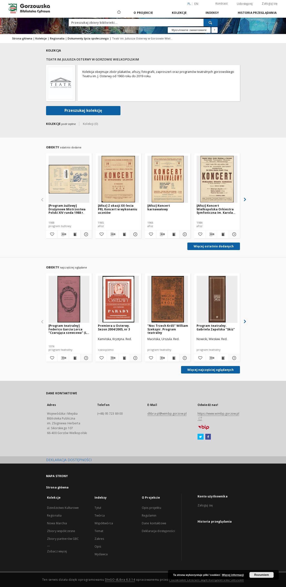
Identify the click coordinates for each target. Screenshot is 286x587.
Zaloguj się (270, 3)
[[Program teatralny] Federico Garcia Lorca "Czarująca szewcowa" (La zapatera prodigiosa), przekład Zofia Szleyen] (69, 299)
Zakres (99, 539)
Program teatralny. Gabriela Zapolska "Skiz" (216, 327)
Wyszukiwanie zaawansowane (189, 30)
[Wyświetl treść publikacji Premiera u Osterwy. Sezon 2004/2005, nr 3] (124, 358)
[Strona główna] (118, 12)
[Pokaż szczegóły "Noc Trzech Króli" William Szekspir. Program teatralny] (184, 358)
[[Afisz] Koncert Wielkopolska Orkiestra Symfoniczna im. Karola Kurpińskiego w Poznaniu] (217, 179)
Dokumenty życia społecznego (88, 38)
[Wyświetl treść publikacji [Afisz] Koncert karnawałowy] (173, 234)
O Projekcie (143, 13)
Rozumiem (261, 575)
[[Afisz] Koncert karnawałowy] (168, 179)
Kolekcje (179, 13)
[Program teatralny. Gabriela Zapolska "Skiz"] (217, 299)
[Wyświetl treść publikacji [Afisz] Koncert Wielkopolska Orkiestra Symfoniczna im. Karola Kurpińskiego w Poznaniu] (222, 234)
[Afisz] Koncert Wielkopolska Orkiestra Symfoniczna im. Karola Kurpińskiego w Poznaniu (216, 209)
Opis (98, 546)
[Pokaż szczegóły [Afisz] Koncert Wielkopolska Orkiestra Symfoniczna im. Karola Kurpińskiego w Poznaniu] (233, 234)
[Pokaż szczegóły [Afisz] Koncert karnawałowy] (184, 234)
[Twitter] (201, 437)
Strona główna (22, 38)
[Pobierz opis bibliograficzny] (63, 234)
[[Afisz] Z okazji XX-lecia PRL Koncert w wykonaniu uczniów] (118, 179)
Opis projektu (151, 508)
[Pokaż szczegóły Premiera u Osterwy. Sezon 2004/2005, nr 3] (134, 358)
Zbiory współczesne (61, 531)
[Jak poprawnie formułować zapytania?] (214, 30)
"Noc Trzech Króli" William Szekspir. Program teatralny (167, 329)
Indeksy (212, 13)
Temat (99, 531)
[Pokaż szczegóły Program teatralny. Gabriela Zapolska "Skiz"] (233, 358)
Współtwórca (104, 523)
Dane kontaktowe (154, 523)
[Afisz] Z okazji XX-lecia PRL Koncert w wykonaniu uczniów (117, 209)
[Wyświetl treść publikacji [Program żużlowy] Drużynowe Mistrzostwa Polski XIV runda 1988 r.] (74, 234)
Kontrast (221, 3)
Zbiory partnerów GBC (63, 539)
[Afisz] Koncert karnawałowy (158, 207)
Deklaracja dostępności (158, 531)
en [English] (196, 3)
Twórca (100, 515)
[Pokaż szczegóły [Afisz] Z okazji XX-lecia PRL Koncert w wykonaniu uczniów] (134, 234)
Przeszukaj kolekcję (83, 110)
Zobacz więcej (57, 551)
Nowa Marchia (57, 523)
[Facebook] (208, 437)
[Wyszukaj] (211, 22)
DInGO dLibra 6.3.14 (120, 580)
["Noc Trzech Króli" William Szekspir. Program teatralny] (168, 299)
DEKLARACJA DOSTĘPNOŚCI (69, 459)
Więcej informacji (233, 574)
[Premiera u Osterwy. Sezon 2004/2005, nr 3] (118, 299)
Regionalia (57, 38)
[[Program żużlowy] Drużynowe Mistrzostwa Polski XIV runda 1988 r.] (69, 179)
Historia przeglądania (257, 13)
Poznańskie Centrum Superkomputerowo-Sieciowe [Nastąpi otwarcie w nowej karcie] (206, 580)
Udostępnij (245, 4)
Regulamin (149, 515)
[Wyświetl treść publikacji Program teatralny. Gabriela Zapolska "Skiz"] (222, 358)
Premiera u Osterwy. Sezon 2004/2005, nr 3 (114, 327)
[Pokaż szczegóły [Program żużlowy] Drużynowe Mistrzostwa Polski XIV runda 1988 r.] (85, 234)
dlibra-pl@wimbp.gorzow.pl (167, 414)
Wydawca (101, 554)
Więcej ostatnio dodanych (214, 246)
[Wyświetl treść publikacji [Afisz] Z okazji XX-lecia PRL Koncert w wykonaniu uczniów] (124, 234)
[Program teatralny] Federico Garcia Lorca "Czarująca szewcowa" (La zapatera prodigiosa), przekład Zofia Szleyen (68, 329)
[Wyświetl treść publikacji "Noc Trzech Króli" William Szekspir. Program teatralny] (173, 358)
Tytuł (98, 508)
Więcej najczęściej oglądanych (210, 370)
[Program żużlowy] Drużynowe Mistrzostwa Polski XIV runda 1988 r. (67, 209)
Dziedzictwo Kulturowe (63, 508)
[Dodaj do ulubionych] (51, 234)
